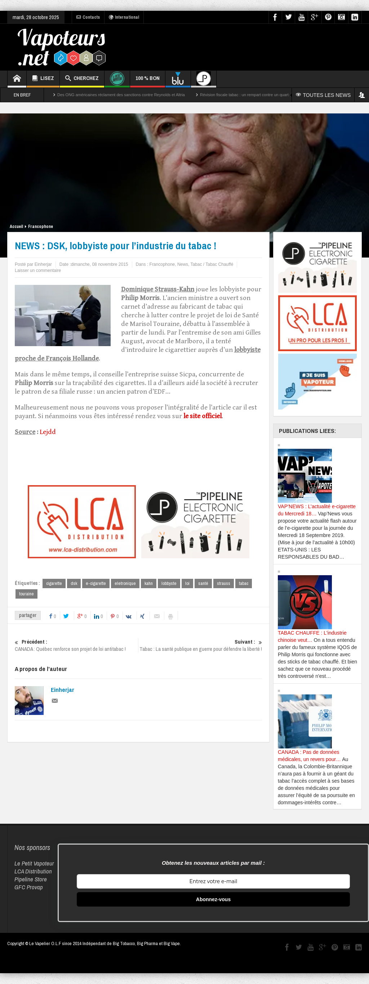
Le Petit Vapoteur (34, 863)
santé (203, 583)
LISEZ (43, 79)
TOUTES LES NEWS (323, 95)
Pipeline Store (30, 879)
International (124, 17)
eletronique (125, 583)
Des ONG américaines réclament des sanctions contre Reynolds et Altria (121, 95)
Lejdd (48, 432)
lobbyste (169, 583)
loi (187, 583)
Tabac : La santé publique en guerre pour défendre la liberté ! (200, 645)
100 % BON (147, 81)
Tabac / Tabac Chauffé (211, 264)
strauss (223, 583)
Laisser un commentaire (38, 270)
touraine (26, 594)
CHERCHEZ (82, 79)
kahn (149, 583)
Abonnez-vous (213, 899)
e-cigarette (96, 583)
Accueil (16, 226)
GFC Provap (28, 887)
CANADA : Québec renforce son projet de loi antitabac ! (76, 645)
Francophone (40, 226)
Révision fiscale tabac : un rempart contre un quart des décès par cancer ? (265, 95)
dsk (74, 583)
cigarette (54, 583)
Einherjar (62, 689)
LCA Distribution (33, 871)
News (182, 264)
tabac (243, 583)
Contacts (88, 17)
